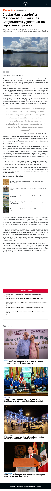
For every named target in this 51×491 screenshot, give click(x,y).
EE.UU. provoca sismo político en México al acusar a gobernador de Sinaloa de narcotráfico (23, 362)
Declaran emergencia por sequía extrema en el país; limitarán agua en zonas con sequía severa (29, 195)
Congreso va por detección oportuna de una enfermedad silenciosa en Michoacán (25, 298)
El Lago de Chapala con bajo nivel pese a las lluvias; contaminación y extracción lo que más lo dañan (29, 202)
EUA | (5, 398)
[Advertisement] (25, 269)
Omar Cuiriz (10, 299)
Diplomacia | (8, 473)
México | (7, 360)
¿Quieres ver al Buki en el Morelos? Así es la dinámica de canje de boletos (23, 294)
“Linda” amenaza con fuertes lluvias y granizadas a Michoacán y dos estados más (28, 209)
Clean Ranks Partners (30, 486)
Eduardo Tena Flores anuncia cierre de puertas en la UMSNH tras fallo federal (24, 307)
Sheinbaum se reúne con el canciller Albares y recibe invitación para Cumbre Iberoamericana (24, 438)
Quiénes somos (19, 486)
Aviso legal (12, 486)
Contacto (39, 486)
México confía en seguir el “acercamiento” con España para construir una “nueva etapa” (24, 475)
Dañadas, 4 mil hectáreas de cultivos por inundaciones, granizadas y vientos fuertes (28, 188)
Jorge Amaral (10, 296)
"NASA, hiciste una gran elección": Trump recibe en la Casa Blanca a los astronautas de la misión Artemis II (24, 400)
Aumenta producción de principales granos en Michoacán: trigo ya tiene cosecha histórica (27, 181)
